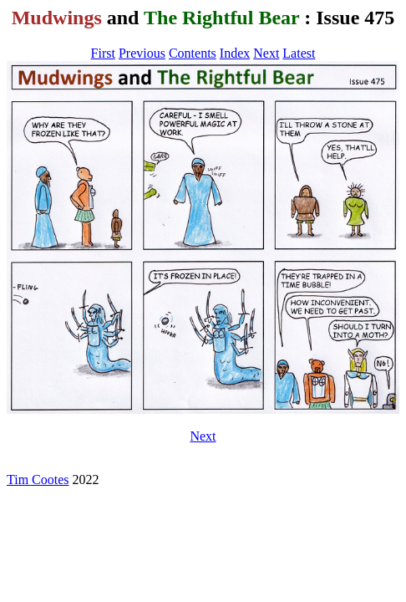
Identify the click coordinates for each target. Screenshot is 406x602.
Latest (298, 53)
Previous (142, 53)
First (103, 53)
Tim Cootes (38, 479)
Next (266, 53)
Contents (192, 53)
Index (235, 53)
